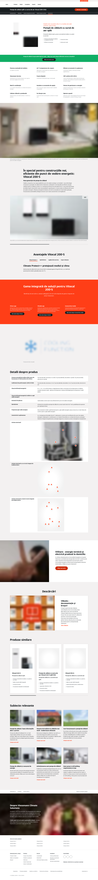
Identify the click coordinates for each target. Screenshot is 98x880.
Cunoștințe (27, 4)
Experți (33, 4)
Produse (15, 4)
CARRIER (22, 875)
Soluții (21, 4)
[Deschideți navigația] (6, 4)
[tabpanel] (49, 268)
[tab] (33, 259)
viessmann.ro (13, 791)
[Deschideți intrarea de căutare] (87, 4)
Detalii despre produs (41, 13)
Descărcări (50, 13)
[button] (82, 791)
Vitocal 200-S (26, 791)
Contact (39, 4)
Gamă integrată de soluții (29, 13)
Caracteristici (13, 13)
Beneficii (20, 13)
